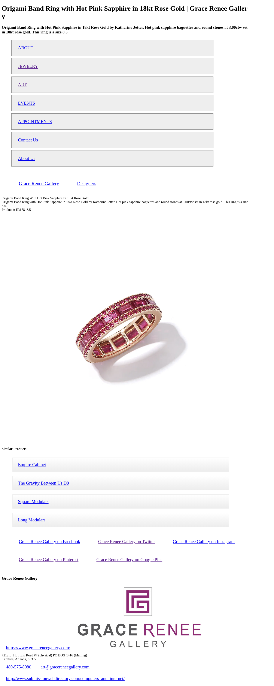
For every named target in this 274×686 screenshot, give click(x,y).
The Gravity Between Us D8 (43, 482)
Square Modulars (33, 501)
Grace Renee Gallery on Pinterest (48, 559)
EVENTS (26, 103)
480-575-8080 (18, 666)
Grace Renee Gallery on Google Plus (129, 559)
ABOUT (25, 47)
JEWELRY (28, 66)
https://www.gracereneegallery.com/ (38, 647)
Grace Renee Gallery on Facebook (49, 541)
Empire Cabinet (32, 464)
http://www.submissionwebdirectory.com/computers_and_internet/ (65, 678)
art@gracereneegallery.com (65, 666)
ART (22, 84)
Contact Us (28, 139)
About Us (26, 158)
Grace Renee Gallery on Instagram (204, 541)
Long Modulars (32, 519)
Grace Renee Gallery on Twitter (126, 541)
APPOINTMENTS (35, 121)
